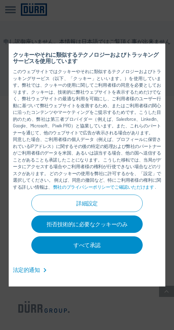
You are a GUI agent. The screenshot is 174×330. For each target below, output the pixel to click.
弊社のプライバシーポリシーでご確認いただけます (104, 187)
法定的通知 (31, 269)
